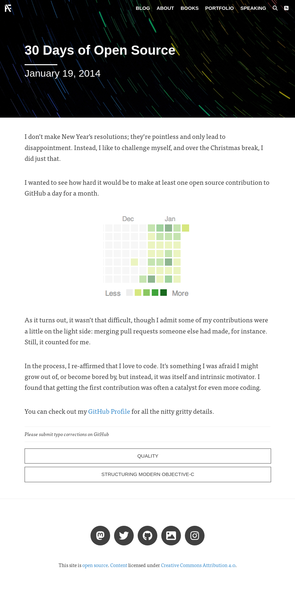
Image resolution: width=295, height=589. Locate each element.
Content (118, 565)
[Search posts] (275, 8)
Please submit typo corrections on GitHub (67, 434)
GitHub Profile (109, 411)
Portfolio (219, 8)
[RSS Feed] (286, 8)
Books (190, 8)
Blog (143, 8)
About (165, 8)
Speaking (253, 8)
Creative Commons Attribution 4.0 (198, 565)
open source (95, 565)
